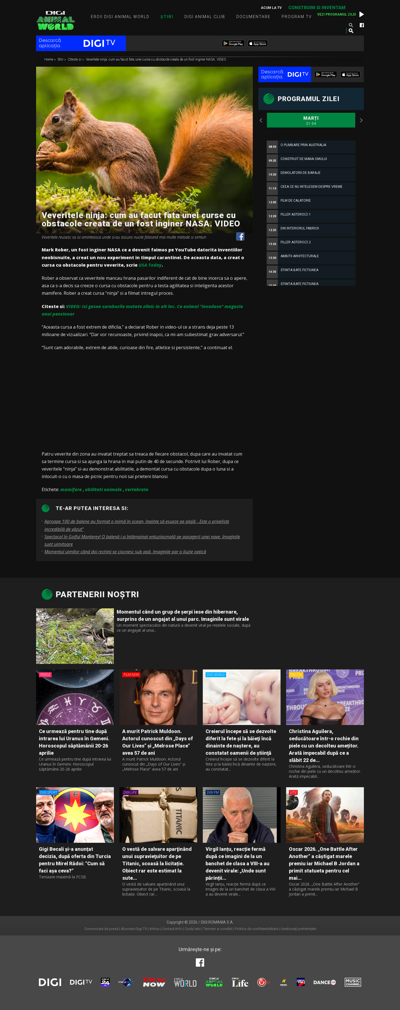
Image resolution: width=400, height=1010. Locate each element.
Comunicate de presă (101, 929)
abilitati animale (103, 489)
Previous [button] (261, 120)
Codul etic (193, 929)
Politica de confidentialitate (256, 929)
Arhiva (154, 929)
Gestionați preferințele (298, 929)
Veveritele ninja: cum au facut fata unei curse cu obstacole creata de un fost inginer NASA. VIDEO (156, 60)
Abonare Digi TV (134, 929)
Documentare (253, 16)
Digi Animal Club (204, 16)
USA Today (150, 265)
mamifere (71, 489)
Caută (351, 25)
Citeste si (75, 60)
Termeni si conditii (217, 929)
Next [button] (361, 120)
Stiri (61, 60)
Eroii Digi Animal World (120, 16)
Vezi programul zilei (336, 14)
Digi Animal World (55, 20)
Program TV (297, 16)
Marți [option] (311, 121)
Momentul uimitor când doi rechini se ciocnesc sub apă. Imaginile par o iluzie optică (125, 552)
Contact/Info (172, 929)
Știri (167, 16)
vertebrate (136, 489)
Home (49, 60)
